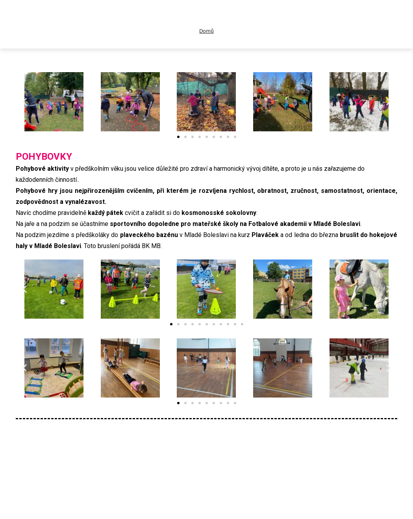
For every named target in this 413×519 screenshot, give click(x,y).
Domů (206, 30)
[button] (25, 101)
